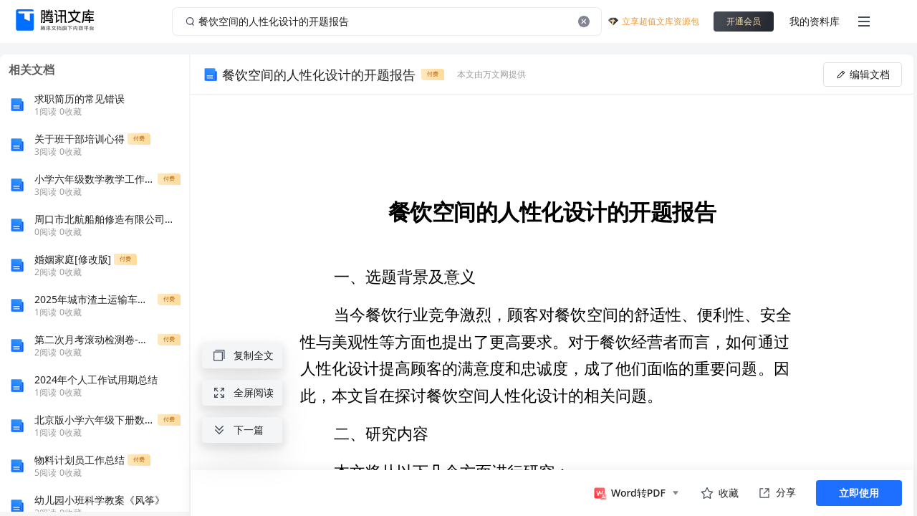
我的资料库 (814, 21)
